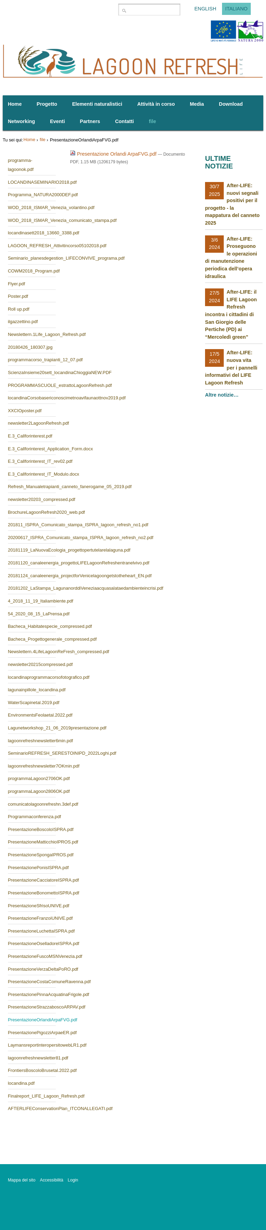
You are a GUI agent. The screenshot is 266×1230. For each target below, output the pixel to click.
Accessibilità (51, 1180)
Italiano (236, 9)
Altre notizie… (222, 395)
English (205, 9)
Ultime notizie (219, 162)
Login (73, 1180)
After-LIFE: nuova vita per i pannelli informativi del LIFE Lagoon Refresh (231, 367)
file (42, 139)
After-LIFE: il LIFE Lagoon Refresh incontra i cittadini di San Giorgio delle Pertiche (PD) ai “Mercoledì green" (231, 314)
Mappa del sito (22, 1180)
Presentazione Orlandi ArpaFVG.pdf (114, 154)
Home (29, 139)
